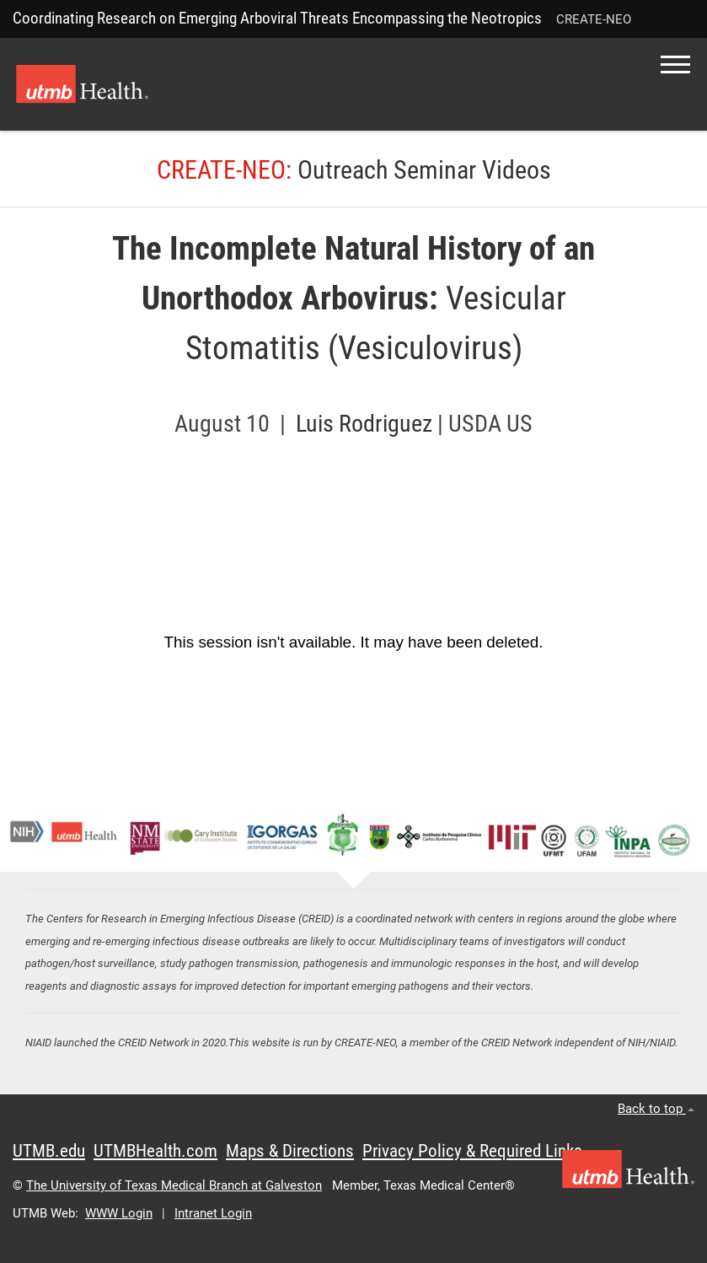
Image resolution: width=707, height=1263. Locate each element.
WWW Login (119, 1213)
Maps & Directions (290, 1151)
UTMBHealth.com (155, 1151)
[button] (675, 64)
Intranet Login (213, 1213)
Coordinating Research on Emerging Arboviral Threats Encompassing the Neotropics (277, 18)
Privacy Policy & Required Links (472, 1151)
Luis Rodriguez (366, 424)
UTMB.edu (49, 1151)
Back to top (656, 1108)
